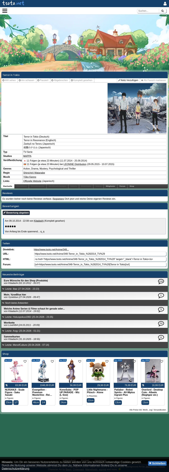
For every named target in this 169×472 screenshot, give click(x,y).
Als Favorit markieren (155, 80)
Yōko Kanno (29, 177)
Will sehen (10, 80)
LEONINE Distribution (75, 164)
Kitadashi (39, 221)
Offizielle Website (32, 181)
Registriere (58, 199)
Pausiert (44, 80)
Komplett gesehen (82, 80)
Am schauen (27, 80)
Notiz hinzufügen (129, 80)
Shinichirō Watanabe (34, 173)
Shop (132, 186)
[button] (4, 10)
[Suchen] (162, 11)
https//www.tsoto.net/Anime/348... (51, 249)
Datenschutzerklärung (15, 468)
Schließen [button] (157, 463)
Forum (122, 186)
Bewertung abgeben (16, 212)
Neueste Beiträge (13, 274)
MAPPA (27, 156)
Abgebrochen (61, 80)
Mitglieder (110, 186)
